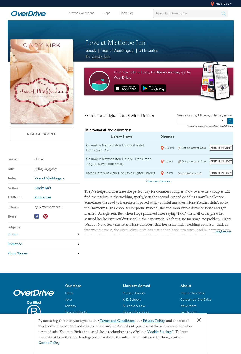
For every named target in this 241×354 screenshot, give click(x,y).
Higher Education (136, 312)
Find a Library (221, 3)
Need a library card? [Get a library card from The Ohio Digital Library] (190, 173)
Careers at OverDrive (195, 299)
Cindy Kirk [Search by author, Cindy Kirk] (101, 56)
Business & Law (134, 306)
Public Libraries (134, 293)
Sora (68, 299)
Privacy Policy (153, 321)
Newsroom (188, 306)
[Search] (230, 121)
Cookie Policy (48, 343)
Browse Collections (81, 13)
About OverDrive (192, 293)
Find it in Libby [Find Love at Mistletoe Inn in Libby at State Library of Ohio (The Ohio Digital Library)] (221, 173)
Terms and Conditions (117, 321)
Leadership (188, 312)
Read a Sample (41, 133)
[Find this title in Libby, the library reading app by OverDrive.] (159, 81)
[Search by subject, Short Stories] (44, 253)
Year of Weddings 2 (117, 50)
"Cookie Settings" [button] (160, 332)
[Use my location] (223, 121)
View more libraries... (159, 181)
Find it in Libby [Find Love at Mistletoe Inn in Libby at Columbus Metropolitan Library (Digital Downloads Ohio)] (221, 147)
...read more (222, 232)
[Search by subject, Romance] (44, 244)
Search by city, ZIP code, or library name (204, 115)
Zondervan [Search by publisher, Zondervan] (42, 197)
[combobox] (187, 13)
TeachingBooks (76, 312)
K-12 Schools (132, 299)
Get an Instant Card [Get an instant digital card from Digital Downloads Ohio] (192, 147)
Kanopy (70, 306)
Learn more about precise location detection (210, 126)
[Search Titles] (224, 13)
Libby (69, 293)
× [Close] (199, 320)
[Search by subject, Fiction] (44, 234)
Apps (107, 13)
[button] (91, 286)
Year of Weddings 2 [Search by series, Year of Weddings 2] (49, 178)
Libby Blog (127, 13)
